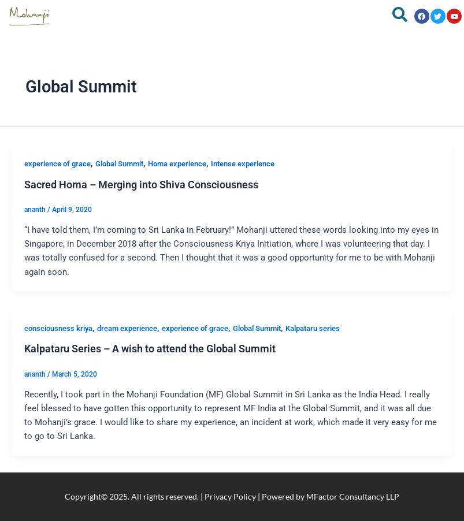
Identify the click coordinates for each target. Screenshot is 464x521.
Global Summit (119, 163)
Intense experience (242, 163)
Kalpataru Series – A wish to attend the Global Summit (150, 349)
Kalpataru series (312, 328)
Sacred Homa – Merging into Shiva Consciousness (141, 184)
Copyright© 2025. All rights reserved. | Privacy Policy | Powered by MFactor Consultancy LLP (232, 496)
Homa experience (177, 163)
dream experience (127, 328)
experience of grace (57, 163)
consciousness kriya (58, 328)
